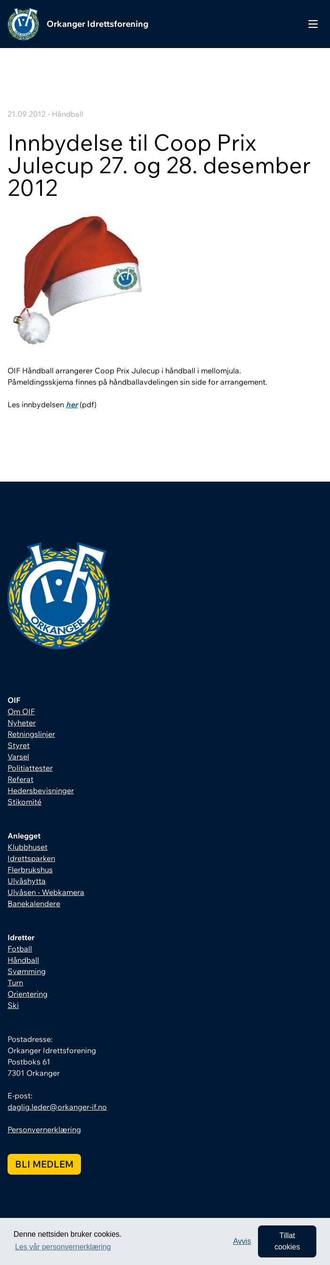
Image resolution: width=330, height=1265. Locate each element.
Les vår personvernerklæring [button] (63, 1247)
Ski (13, 1005)
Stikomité (24, 801)
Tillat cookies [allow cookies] (287, 1241)
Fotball (20, 948)
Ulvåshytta (27, 881)
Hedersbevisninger (41, 790)
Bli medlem (44, 1164)
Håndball (23, 960)
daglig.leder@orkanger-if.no (57, 1107)
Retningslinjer (31, 734)
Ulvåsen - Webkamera (46, 892)
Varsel (18, 756)
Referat (20, 779)
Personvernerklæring (44, 1129)
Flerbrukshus (30, 869)
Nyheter (22, 722)
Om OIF (21, 711)
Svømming (27, 971)
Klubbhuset (28, 847)
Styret (19, 745)
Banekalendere (34, 903)
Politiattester (30, 768)
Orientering (28, 994)
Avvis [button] (242, 1241)
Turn (15, 982)
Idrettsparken (31, 858)
